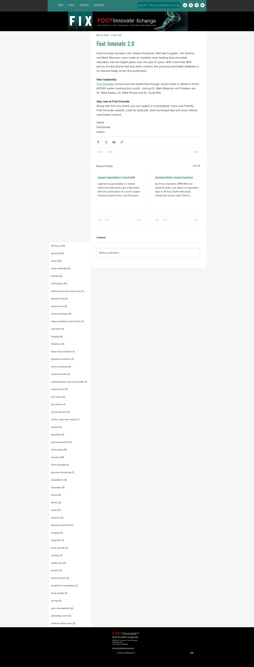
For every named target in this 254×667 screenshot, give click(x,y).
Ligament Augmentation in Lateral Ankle (116, 177)
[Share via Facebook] (98, 142)
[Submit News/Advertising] (159, 5)
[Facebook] (191, 5)
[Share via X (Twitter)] (106, 142)
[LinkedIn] (185, 5)
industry (101, 131)
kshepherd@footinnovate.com (123, 648)
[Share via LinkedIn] (113, 142)
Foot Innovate (103, 127)
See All (196, 165)
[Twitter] (202, 5)
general (100, 122)
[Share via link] (121, 142)
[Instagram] (197, 5)
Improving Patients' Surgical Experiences (174, 177)
